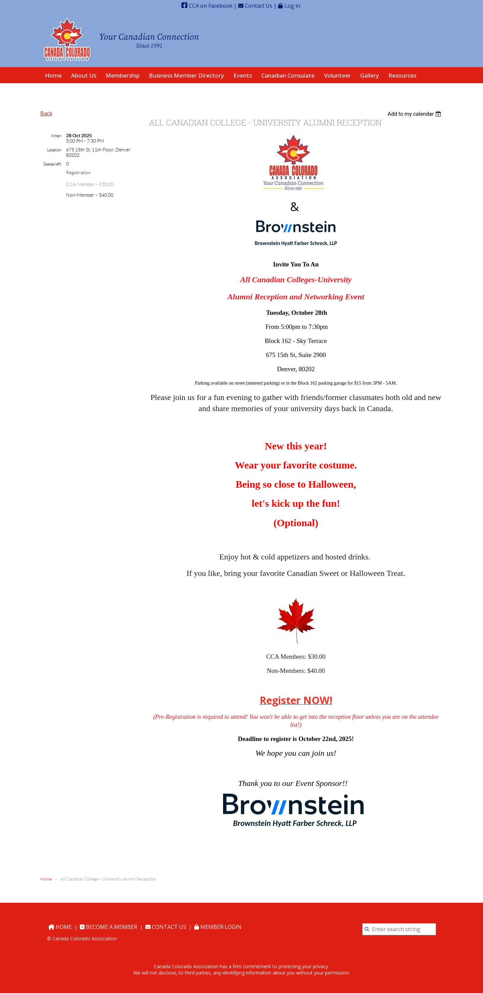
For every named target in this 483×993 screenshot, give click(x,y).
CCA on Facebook (206, 5)
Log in (292, 5)
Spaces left (52, 164)
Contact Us (255, 5)
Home (46, 879)
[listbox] (415, 114)
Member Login (217, 927)
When (56, 136)
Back (46, 113)
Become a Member (108, 927)
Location (54, 150)
